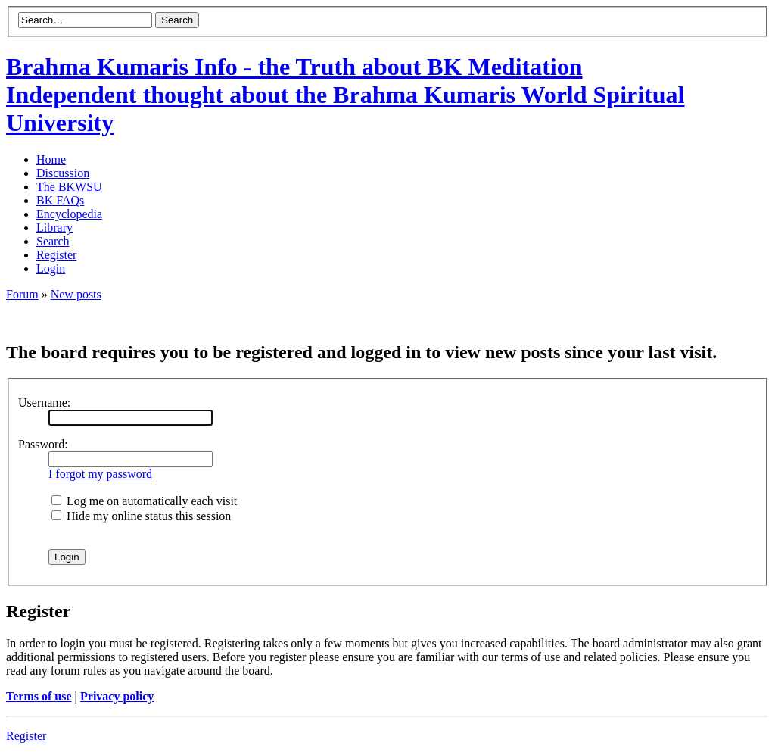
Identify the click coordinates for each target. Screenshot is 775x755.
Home (51, 159)
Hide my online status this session (141, 516)
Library (54, 227)
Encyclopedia (69, 213)
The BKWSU (69, 186)
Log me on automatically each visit (144, 500)
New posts (76, 294)
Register (56, 254)
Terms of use (39, 696)
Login (50, 268)
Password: (43, 444)
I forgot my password (100, 473)
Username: (44, 402)
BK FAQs (60, 200)
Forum (22, 294)
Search (53, 241)
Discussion (62, 173)
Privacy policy (117, 696)
